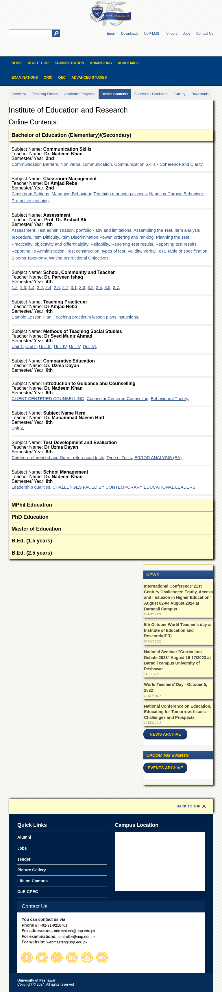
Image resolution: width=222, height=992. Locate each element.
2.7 (65, 287)
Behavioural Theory (169, 398)
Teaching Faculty (45, 94)
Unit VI (89, 346)
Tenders (171, 34)
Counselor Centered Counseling (117, 398)
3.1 (74, 287)
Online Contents (114, 94)
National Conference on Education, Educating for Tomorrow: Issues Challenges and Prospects (177, 712)
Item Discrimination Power (86, 237)
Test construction (83, 251)
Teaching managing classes (120, 193)
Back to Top (188, 806)
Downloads (129, 34)
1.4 (31, 287)
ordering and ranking (134, 237)
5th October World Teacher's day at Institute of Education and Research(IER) (178, 630)
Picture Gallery (31, 870)
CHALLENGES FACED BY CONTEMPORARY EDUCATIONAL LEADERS (124, 487)
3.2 (91, 287)
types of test (113, 251)
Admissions (101, 63)
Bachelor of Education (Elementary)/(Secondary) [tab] (111, 135)
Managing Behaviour (71, 193)
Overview (19, 94)
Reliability (99, 244)
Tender (24, 859)
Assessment (23, 230)
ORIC (48, 78)
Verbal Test (154, 251)
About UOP (38, 63)
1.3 (23, 287)
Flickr (102, 957)
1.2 (15, 287)
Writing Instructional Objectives (79, 257)
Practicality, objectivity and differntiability (50, 244)
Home (17, 63)
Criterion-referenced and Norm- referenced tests (58, 457)
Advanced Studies (89, 78)
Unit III (45, 346)
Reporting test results (176, 244)
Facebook (27, 957)
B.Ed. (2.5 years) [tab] (111, 553)
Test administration (56, 230)
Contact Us (204, 34)
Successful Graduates (151, 94)
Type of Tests (119, 457)
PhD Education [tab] (111, 517)
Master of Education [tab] (111, 529)
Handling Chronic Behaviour (176, 193)
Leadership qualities (31, 487)
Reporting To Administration (38, 251)
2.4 (48, 287)
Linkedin (72, 957)
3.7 (116, 287)
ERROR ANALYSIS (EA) (158, 457)
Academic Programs (79, 94)
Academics (128, 63)
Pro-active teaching (30, 200)
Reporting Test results (132, 244)
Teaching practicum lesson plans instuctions (96, 316)
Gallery (179, 94)
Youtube (87, 957)
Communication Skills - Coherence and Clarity (158, 164)
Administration (69, 63)
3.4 (99, 287)
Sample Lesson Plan (31, 316)
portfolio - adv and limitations (103, 230)
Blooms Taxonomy (29, 257)
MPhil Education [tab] (111, 505)
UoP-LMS (151, 34)
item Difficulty (46, 237)
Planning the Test (172, 237)
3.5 (107, 287)
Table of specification (187, 251)
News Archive (165, 734)
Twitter (42, 957)
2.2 (40, 287)
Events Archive (165, 767)
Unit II (31, 346)
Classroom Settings (30, 193)
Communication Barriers (35, 164)
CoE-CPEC (27, 891)
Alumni (24, 837)
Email (111, 34)
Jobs (186, 34)
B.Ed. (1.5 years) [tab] (111, 541)
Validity (134, 251)
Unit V (74, 346)
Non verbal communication (86, 164)
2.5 (57, 287)
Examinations (25, 78)
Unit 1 (17, 346)
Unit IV (60, 346)
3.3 (82, 287)
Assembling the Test (153, 230)
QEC (62, 78)
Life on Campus (32, 881)
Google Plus (57, 957)
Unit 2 (17, 428)
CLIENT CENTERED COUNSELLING (48, 398)
